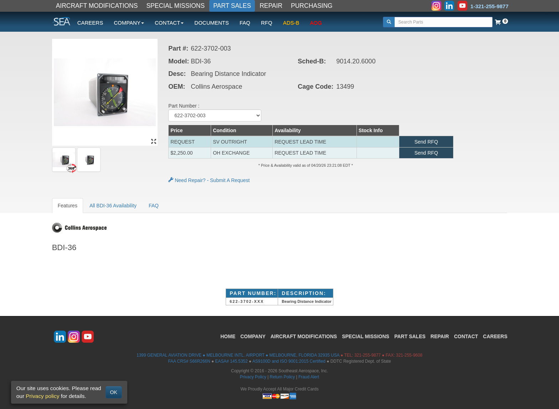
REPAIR (271, 5)
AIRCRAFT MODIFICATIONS (97, 5)
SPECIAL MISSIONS (175, 5)
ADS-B (291, 23)
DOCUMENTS (211, 23)
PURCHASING (312, 5)
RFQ (266, 23)
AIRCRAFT (304, 336)
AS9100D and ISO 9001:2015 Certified (288, 361)
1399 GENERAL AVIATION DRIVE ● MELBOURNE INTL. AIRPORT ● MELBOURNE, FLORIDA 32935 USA (238, 355)
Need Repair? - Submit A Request (209, 180)
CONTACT (466, 336)
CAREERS (90, 23)
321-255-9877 (367, 355)
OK (113, 392)
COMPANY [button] (129, 23)
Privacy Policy (253, 376)
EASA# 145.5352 (231, 361)
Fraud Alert (308, 376)
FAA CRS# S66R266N (189, 361)
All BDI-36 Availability (113, 205)
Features (67, 205)
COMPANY (253, 336)
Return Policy (282, 376)
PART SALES (232, 5)
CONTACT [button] (169, 23)
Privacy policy (42, 396)
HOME (227, 336)
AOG (316, 23)
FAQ (245, 23)
